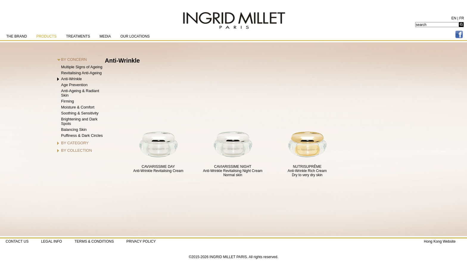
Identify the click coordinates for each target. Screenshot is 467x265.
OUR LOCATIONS (135, 36)
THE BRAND (16, 36)
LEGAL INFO (51, 241)
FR (461, 18)
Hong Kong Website (440, 241)
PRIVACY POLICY (141, 241)
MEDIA (105, 36)
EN (454, 18)
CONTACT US (17, 241)
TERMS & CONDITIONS (94, 241)
